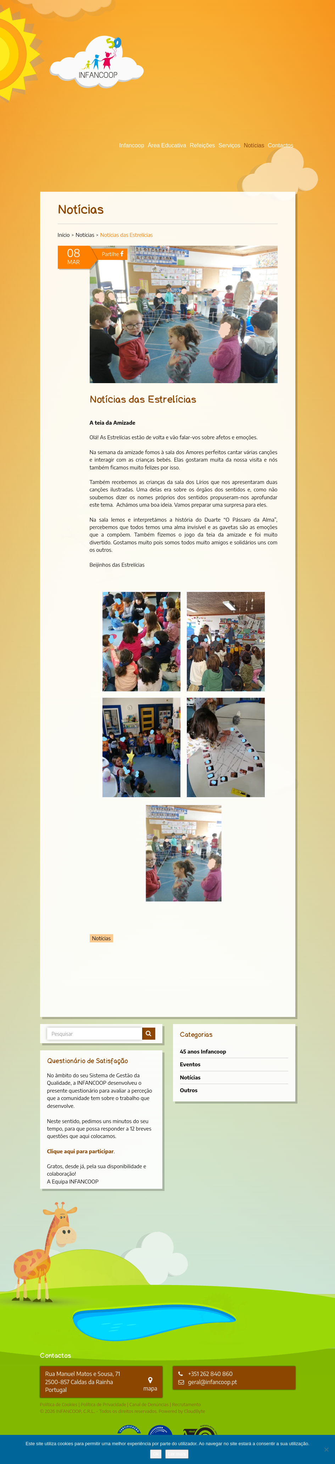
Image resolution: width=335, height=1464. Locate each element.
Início (64, 235)
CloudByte (194, 1411)
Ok (156, 1454)
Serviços (229, 145)
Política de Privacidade (103, 1404)
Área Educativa (167, 145)
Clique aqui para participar (80, 1151)
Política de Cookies (59, 1404)
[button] (141, 642)
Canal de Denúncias (149, 1404)
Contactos (280, 145)
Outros (189, 1090)
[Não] (326, 1449)
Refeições (202, 145)
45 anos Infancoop (203, 1051)
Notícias (254, 145)
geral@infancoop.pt (212, 1382)
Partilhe (113, 254)
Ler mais (177, 1454)
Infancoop (131, 145)
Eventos (190, 1064)
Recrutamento (186, 1404)
